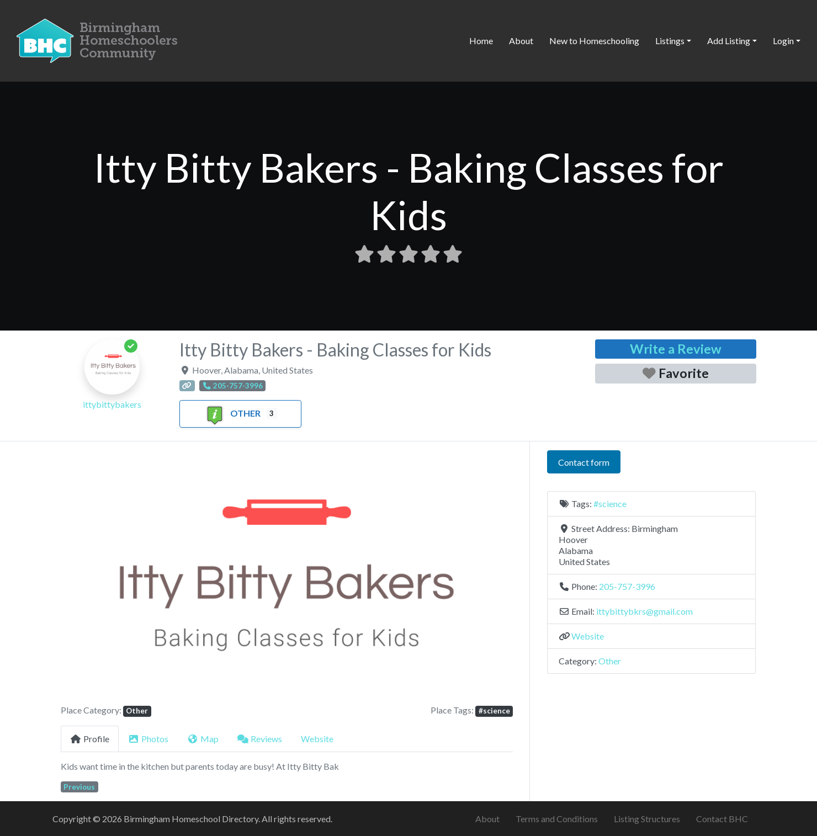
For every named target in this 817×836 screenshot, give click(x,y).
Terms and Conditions (557, 818)
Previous (79, 786)
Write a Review (675, 348)
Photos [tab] (148, 738)
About (521, 40)
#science (494, 710)
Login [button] (783, 40)
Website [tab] (317, 738)
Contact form (583, 462)
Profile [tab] (89, 738)
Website (587, 636)
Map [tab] (203, 738)
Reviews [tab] (259, 738)
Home (481, 40)
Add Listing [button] (728, 40)
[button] (95, 577)
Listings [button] (670, 40)
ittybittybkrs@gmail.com (644, 611)
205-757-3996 (627, 586)
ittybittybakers (112, 404)
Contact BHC (722, 818)
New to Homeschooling (594, 40)
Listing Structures (647, 818)
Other (232, 413)
